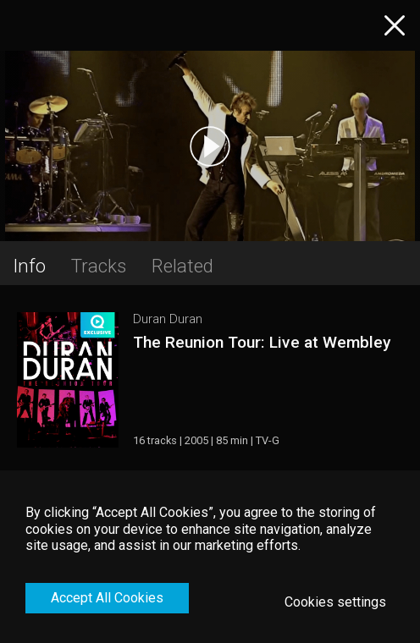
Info (29, 266)
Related (182, 266)
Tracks (98, 266)
